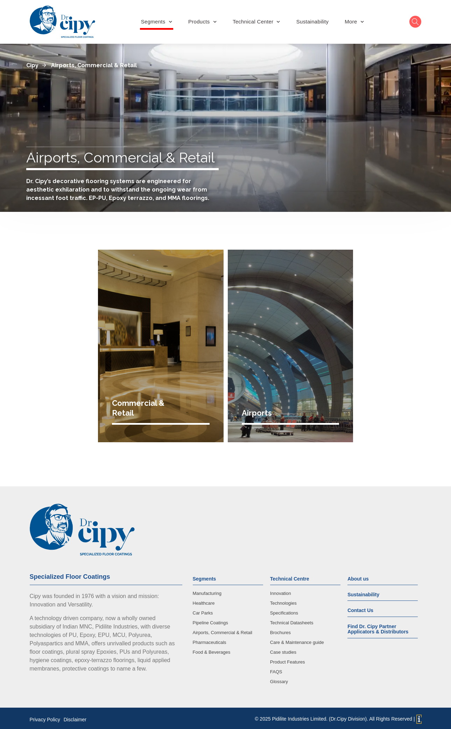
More (354, 21)
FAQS (276, 669)
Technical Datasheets (291, 620)
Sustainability (312, 22)
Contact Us (360, 608)
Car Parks (203, 610)
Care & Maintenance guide (297, 640)
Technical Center (256, 21)
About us (358, 576)
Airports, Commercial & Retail (223, 630)
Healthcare (204, 600)
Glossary (279, 679)
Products (202, 21)
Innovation (280, 590)
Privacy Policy (45, 717)
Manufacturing (207, 590)
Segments (156, 21)
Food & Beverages (212, 649)
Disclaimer (75, 717)
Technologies (283, 600)
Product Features (287, 659)
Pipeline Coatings (210, 620)
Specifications (284, 610)
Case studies (283, 649)
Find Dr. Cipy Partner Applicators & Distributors (377, 626)
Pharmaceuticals (209, 640)
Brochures (280, 630)
